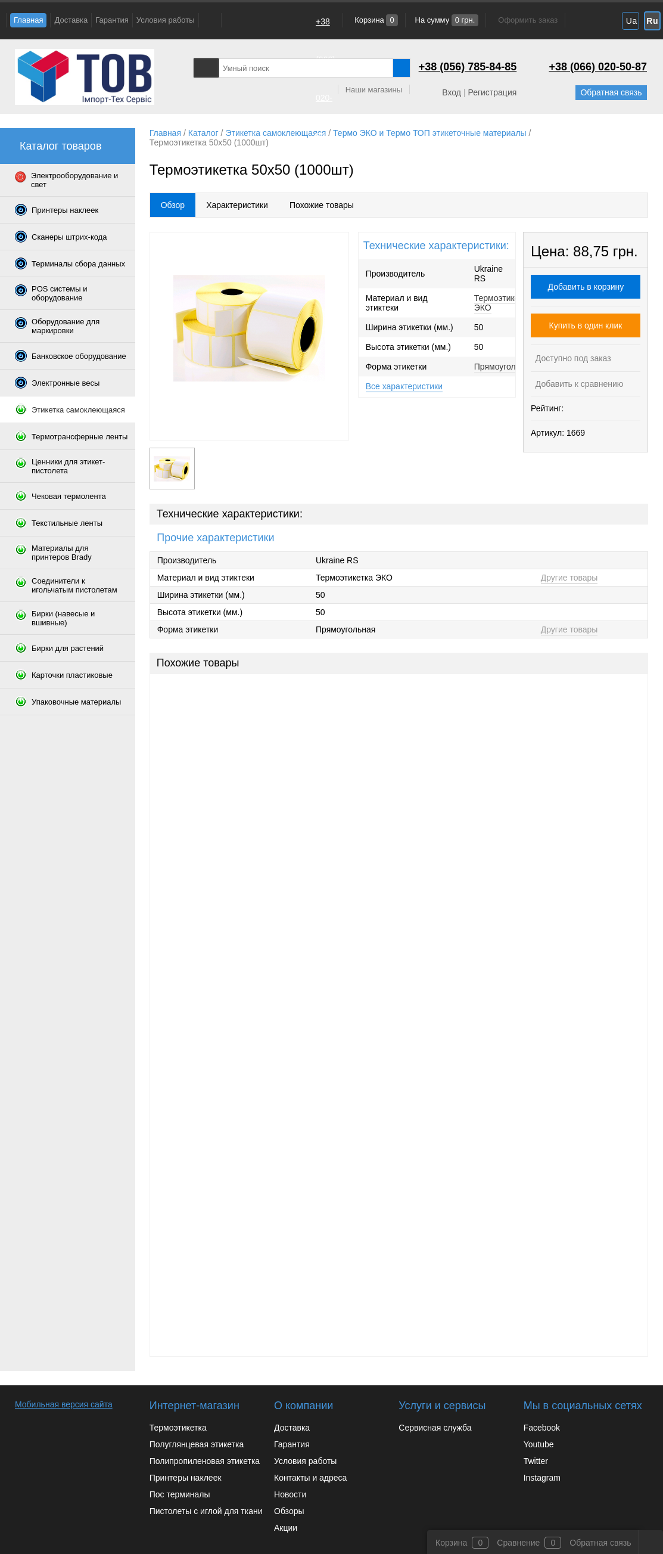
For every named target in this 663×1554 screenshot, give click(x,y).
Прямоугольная (504, 366)
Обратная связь (611, 92)
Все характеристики (404, 386)
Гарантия (111, 19)
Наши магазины (373, 89)
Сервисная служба (435, 1427)
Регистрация (492, 92)
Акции (285, 1528)
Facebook (542, 1427)
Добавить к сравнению (578, 384)
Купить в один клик (585, 325)
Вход (451, 92)
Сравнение (518, 1542)
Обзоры (289, 1511)
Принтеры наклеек (186, 1477)
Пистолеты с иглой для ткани (206, 1511)
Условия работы (165, 19)
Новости (290, 1494)
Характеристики (237, 205)
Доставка (71, 19)
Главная (28, 19)
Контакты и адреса (310, 1477)
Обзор (173, 205)
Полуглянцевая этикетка (197, 1444)
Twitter (536, 1461)
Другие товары (569, 577)
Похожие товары (322, 205)
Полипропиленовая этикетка (205, 1461)
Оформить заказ (528, 19)
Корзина (375, 19)
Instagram (542, 1477)
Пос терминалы (180, 1494)
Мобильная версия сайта (64, 1404)
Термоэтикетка (178, 1427)
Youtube (539, 1444)
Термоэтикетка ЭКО (502, 302)
